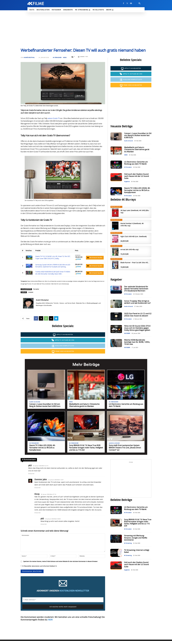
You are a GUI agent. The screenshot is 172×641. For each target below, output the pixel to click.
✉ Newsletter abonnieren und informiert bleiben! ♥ (39, 566)
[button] (139, 3)
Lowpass (30, 292)
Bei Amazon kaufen (96, 257)
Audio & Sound (128, 140)
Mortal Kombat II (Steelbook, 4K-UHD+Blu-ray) (132, 225)
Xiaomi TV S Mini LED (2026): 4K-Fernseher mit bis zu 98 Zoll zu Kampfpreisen (137, 190)
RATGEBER (127, 333)
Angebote (127, 181)
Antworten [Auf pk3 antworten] (31, 473)
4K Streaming (128, 543)
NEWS (65, 57)
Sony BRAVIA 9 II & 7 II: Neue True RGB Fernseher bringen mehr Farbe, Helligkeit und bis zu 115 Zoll (86, 448)
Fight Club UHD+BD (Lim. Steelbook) (133, 236)
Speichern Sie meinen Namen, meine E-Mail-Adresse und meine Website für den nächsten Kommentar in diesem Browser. (60, 561)
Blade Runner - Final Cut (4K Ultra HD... (134, 262)
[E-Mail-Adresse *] (62, 599)
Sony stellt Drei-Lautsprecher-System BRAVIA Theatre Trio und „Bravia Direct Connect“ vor (125, 448)
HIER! (50, 620)
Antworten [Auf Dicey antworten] (37, 512)
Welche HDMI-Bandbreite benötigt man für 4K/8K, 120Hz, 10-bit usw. (137, 342)
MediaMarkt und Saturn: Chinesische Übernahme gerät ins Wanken (136, 149)
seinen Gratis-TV (54, 118)
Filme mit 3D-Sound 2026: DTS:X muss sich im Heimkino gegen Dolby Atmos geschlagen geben (137, 328)
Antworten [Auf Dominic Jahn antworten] (37, 487)
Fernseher (36, 289)
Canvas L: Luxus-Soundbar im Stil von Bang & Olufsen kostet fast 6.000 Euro (137, 135)
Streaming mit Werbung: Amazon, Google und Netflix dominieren (135, 538)
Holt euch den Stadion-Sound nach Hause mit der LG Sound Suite (136, 176)
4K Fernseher (57, 57)
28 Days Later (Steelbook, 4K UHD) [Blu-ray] (134, 212)
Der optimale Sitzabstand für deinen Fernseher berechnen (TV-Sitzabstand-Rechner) (136, 289)
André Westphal (29, 57)
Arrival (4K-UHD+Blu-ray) (129, 249)
